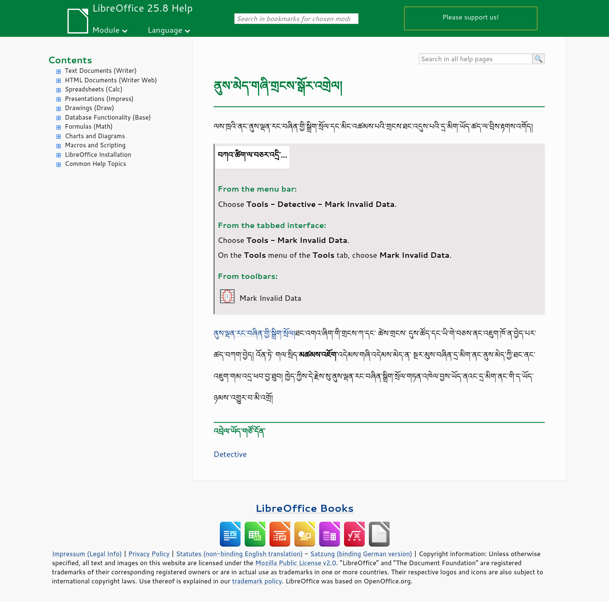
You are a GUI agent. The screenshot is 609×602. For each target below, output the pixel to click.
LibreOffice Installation (98, 154)
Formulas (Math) (89, 126)
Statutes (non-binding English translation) (239, 553)
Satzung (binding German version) (361, 553)
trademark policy (257, 580)
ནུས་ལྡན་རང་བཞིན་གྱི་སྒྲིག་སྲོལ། (254, 333)
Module (106, 29)
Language (164, 29)
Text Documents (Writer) (101, 70)
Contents (70, 59)
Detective (230, 454)
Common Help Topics (95, 163)
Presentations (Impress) (99, 98)
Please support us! (470, 17)
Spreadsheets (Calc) (94, 89)
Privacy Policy (149, 553)
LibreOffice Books (304, 508)
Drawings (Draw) (89, 107)
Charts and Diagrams (95, 136)
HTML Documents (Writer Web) (111, 80)
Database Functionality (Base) (108, 117)
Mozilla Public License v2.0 (295, 562)
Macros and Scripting (95, 145)
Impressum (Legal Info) (87, 553)
